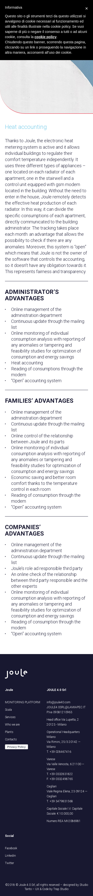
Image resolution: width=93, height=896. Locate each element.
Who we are (12, 724)
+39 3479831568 (61, 801)
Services (10, 717)
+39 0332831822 (61, 774)
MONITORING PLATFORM (22, 702)
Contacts (11, 739)
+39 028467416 (60, 752)
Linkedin (10, 855)
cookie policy (45, 37)
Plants (9, 732)
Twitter (9, 863)
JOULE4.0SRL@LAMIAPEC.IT (66, 707)
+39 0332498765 (61, 779)
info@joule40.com (58, 702)
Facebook (11, 848)
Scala (8, 709)
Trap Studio (60, 889)
